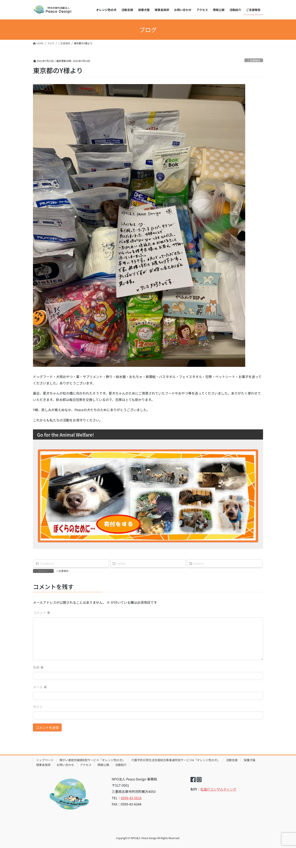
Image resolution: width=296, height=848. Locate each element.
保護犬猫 (249, 760)
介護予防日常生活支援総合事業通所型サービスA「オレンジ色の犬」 (175, 760)
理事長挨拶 (43, 765)
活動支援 (232, 760)
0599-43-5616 (131, 797)
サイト (38, 706)
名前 (38, 667)
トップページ (44, 760)
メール (40, 686)
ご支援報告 (253, 60)
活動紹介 (121, 765)
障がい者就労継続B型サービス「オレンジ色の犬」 (92, 760)
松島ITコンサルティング (218, 789)
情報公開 (103, 765)
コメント (41, 612)
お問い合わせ (65, 765)
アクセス (85, 765)
